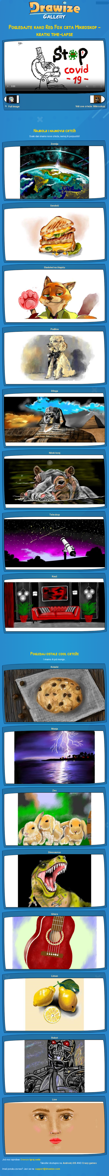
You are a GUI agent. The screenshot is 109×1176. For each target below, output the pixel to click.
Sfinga (54, 391)
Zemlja (54, 144)
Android (67, 1163)
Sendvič (54, 205)
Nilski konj (54, 453)
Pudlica (55, 329)
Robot (54, 1037)
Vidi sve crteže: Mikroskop (90, 106)
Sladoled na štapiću (54, 267)
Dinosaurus (54, 852)
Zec (54, 790)
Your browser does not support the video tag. (54, 67)
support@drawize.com (47, 1169)
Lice (54, 1099)
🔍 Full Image (12, 106)
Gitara (54, 914)
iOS (74, 1163)
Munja (54, 728)
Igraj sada (35, 1159)
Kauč (54, 576)
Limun (54, 976)
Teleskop (54, 514)
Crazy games (89, 1163)
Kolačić (54, 667)
